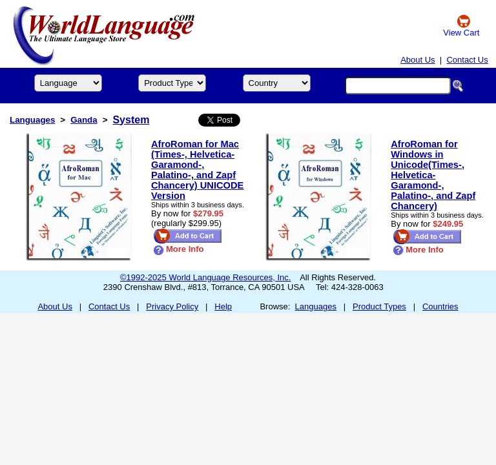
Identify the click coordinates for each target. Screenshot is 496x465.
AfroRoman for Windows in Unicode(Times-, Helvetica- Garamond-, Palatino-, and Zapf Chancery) (433, 175)
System (130, 119)
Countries (440, 306)
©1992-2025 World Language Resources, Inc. (205, 277)
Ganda (83, 120)
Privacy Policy (172, 306)
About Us (417, 60)
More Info (178, 249)
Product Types (379, 306)
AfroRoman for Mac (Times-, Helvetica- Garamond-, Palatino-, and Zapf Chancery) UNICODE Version (197, 170)
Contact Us (467, 60)
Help (223, 306)
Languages (32, 120)
